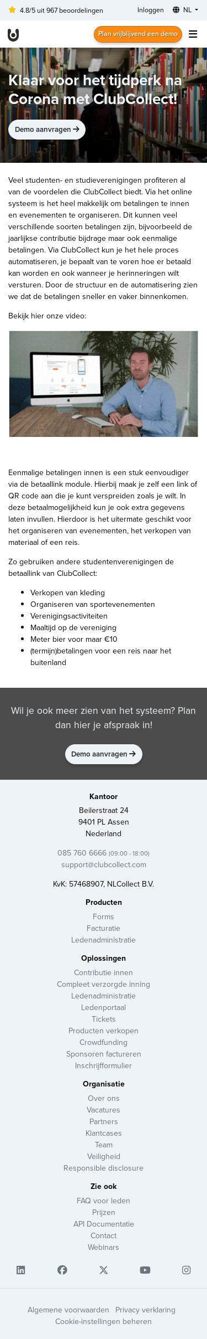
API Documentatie (103, 1223)
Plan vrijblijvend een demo (138, 33)
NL (183, 9)
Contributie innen (103, 972)
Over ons (104, 1098)
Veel (15, 180)
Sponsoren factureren (103, 1053)
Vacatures (103, 1109)
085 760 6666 (103, 852)
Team (104, 1144)
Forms (103, 916)
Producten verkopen (103, 1030)
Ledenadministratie (103, 939)
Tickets (104, 1018)
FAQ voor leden (103, 1200)
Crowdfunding (103, 1042)
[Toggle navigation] (192, 34)
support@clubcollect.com (103, 864)
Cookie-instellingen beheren (103, 1321)
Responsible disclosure (103, 1167)
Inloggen (150, 9)
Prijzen (103, 1212)
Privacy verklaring (145, 1309)
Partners (103, 1121)
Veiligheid (103, 1156)
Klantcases (104, 1133)
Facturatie (103, 928)
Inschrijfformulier (103, 1065)
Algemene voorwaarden (68, 1309)
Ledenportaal (103, 1007)
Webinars (103, 1247)
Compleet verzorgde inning (103, 984)
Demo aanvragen (47, 129)
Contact (103, 1235)
